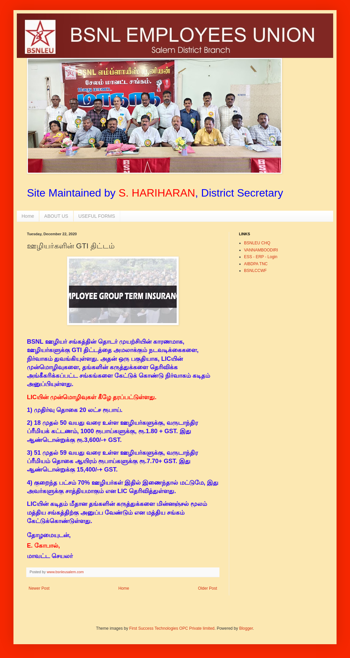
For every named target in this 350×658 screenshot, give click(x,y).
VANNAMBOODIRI (261, 250)
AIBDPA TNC (256, 264)
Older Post (207, 588)
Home (28, 216)
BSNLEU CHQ (257, 243)
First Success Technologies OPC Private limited (171, 628)
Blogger (246, 628)
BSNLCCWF (255, 270)
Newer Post (39, 588)
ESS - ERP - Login (260, 256)
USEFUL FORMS (96, 216)
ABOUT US (56, 216)
